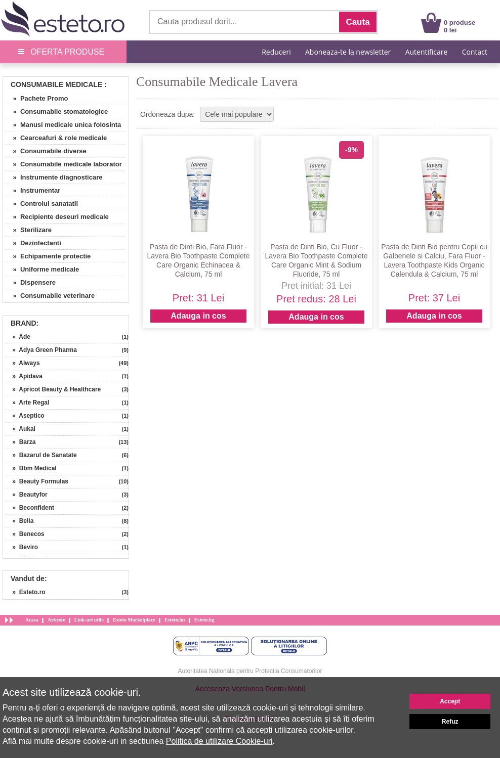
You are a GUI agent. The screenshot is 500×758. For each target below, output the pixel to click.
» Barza (20, 441)
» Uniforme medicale (42, 269)
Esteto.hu (174, 619)
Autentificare (426, 52)
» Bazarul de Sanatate (41, 455)
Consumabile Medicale (56, 84)
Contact (474, 52)
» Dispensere (31, 282)
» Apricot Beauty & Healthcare (53, 389)
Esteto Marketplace (134, 619)
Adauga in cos (198, 315)
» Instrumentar (33, 190)
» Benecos (25, 534)
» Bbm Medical (31, 468)
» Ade (18, 336)
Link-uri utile (89, 619)
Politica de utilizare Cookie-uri (219, 741)
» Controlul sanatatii (42, 203)
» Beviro (22, 547)
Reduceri (276, 52)
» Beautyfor (27, 494)
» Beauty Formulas (37, 481)
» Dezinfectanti (33, 243)
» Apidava (24, 376)
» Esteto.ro (26, 592)
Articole (56, 619)
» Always (23, 363)
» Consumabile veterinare (50, 295)
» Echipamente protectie (48, 256)
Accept (450, 701)
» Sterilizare (29, 230)
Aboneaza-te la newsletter (348, 52)
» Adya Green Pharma (41, 349)
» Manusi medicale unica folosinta (63, 124)
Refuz (450, 721)
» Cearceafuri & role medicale (56, 138)
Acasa (31, 619)
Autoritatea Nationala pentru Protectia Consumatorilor (250, 671)
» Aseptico (25, 415)
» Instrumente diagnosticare (54, 177)
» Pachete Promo (37, 98)
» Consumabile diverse (46, 151)
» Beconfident (30, 507)
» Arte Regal (27, 402)
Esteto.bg (204, 619)
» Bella (19, 520)
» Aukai (20, 428)
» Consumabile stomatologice (57, 111)
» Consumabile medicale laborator (64, 164)
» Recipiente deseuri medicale (57, 216)
